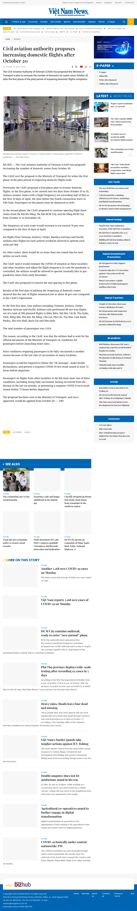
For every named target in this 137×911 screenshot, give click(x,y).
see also (12, 464)
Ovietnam (108, 2)
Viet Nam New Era (53, 28)
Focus (7, 28)
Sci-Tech (73, 32)
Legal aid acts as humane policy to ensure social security (15, 542)
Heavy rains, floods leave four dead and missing (64, 706)
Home (8, 39)
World (101, 21)
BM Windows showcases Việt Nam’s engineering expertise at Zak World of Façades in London (115, 347)
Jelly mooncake (105, 429)
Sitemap (85, 893)
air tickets (17, 432)
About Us (118, 2)
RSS (132, 893)
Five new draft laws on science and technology (113, 190)
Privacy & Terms (118, 895)
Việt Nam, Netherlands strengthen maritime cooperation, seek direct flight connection (121, 169)
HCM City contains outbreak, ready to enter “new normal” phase (64, 633)
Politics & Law (19, 21)
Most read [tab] (122, 96)
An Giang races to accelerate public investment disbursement (121, 137)
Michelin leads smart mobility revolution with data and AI (111, 366)
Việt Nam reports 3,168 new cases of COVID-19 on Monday (64, 602)
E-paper (103, 66)
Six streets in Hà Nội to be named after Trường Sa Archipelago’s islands (115, 396)
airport (27, 432)
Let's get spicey (105, 425)
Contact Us (129, 2)
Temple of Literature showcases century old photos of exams (112, 305)
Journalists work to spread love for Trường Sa (113, 389)
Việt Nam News (68, 12)
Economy (32, 21)
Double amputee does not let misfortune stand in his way (60, 778)
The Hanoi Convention (91, 32)
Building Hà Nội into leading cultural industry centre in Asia (114, 241)
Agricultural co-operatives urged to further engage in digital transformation (65, 812)
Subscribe (103, 76)
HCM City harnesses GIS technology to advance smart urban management (115, 207)
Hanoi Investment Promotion (90, 28)
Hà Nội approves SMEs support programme (112, 265)
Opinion (92, 21)
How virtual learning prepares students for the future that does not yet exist (114, 435)
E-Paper (111, 21)
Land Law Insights (114, 28)
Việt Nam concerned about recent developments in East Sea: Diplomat (114, 403)
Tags (6, 432)
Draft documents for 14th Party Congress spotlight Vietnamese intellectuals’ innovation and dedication (47, 544)
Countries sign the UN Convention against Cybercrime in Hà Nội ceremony (113, 273)
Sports (67, 21)
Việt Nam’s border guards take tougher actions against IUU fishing (64, 742)
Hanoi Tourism (9, 32)
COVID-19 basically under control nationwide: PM (64, 844)
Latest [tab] (102, 96)
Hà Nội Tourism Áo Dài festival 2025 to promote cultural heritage (115, 323)
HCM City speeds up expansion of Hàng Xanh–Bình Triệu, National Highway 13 (77, 544)
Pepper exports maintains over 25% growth (122, 105)
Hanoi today (70, 28)
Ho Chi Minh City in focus (30, 32)
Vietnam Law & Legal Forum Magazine (77, 2)
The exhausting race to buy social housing (16, 498)
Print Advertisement (108, 80)
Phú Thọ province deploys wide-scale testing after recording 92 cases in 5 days (66, 671)
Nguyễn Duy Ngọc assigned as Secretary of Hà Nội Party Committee (115, 227)
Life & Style (55, 21)
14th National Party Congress (29, 28)
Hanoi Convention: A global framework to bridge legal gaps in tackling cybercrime (113, 283)
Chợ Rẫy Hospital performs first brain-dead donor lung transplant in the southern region (77, 501)
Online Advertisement (108, 83)
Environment (79, 21)
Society (43, 21)
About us (94, 895)
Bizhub (99, 2)
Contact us (106, 895)
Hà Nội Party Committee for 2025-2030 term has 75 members (113, 234)
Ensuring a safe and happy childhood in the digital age (47, 499)
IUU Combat (50, 32)
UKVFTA (62, 32)
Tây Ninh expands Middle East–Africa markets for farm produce (121, 121)
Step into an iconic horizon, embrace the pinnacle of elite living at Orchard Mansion (115, 357)
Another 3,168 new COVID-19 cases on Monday (64, 571)
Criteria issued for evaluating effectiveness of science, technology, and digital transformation (114, 198)
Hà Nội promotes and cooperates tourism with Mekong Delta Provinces (113, 314)
